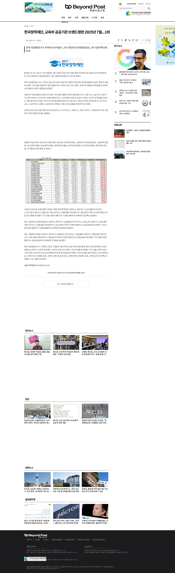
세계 (102, 18)
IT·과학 (94, 18)
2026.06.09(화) (131, 4)
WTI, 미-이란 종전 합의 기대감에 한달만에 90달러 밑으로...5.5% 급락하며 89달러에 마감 (37, 522)
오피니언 (118, 125)
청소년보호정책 (70, 540)
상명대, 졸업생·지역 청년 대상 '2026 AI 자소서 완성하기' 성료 (94, 490)
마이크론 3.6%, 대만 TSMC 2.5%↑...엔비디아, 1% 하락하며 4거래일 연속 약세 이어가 (66, 522)
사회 (76, 18)
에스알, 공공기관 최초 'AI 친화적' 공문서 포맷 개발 (65, 421)
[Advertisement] (66, 126)
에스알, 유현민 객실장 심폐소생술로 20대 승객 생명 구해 (37, 353)
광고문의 (148, 4)
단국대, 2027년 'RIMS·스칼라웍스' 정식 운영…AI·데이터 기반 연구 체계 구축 (37, 490)
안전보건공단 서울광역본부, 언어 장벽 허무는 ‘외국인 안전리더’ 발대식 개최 (37, 421)
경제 (63, 18)
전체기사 (64, 22)
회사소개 (141, 4)
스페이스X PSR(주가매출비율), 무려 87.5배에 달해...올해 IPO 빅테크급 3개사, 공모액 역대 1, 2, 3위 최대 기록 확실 (95, 522)
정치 (70, 18)
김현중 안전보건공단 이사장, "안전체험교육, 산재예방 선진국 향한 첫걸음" (95, 421)
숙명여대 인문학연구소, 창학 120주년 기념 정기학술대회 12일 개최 (66, 490)
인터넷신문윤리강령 (99, 540)
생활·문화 (85, 18)
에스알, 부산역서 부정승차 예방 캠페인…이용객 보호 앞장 (66, 353)
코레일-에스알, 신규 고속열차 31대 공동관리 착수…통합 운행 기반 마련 (94, 353)
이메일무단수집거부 (83, 540)
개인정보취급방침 (56, 540)
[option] (40, 7)
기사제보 (37, 540)
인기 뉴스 (118, 46)
